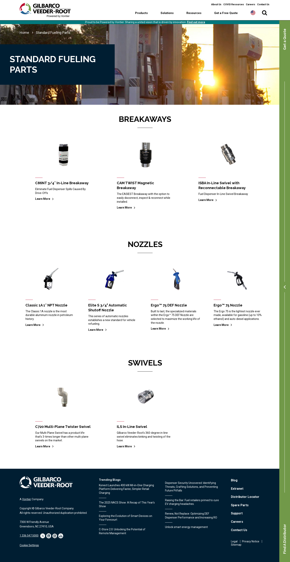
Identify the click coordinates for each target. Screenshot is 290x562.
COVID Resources (233, 4)
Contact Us (263, 4)
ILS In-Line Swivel (132, 427)
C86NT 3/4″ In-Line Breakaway (62, 183)
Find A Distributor (285, 539)
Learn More (42, 198)
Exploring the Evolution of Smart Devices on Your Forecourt (125, 517)
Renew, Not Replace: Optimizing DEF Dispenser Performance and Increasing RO (191, 515)
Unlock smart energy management (186, 527)
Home (24, 33)
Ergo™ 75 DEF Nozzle (169, 305)
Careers (250, 4)
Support (237, 513)
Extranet (237, 488)
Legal (234, 541)
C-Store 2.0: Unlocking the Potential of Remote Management (122, 531)
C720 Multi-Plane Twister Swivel (63, 427)
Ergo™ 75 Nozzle (228, 305)
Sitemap (236, 544)
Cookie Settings (29, 545)
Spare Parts (240, 505)
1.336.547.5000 (29, 535)
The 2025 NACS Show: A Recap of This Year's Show (127, 504)
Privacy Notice (250, 541)
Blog (234, 480)
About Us (216, 4)
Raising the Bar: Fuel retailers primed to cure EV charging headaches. (192, 502)
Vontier (26, 499)
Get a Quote (285, 39)
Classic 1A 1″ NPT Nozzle (46, 305)
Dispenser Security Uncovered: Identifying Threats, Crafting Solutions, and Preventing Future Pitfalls (191, 486)
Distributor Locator (245, 497)
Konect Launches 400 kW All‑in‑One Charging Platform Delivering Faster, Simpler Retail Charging (126, 489)
